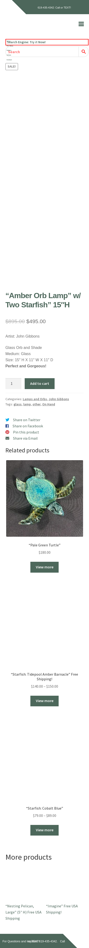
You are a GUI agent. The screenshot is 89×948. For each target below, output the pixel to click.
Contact (9, 59)
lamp (27, 404)
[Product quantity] (13, 383)
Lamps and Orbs (35, 399)
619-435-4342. (48, 941)
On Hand (48, 404)
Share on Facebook (28, 426)
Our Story (10, 46)
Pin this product (26, 432)
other (37, 404)
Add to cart (39, 383)
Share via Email (25, 438)
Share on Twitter (26, 419)
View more (44, 567)
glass (18, 404)
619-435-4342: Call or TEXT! (54, 7)
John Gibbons (59, 399)
